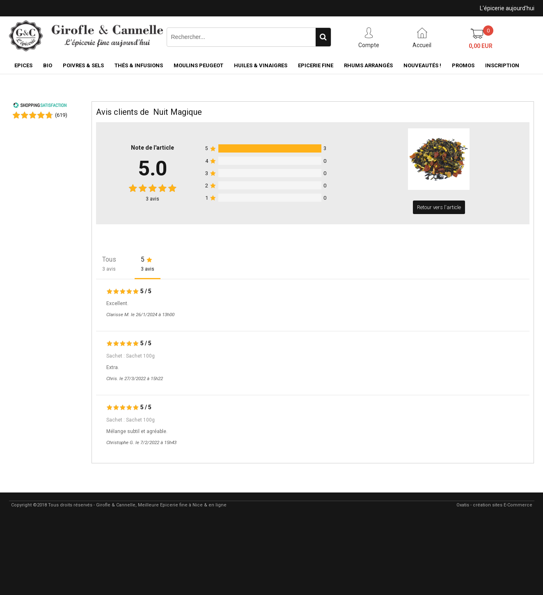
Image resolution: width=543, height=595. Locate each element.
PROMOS (463, 65)
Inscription (502, 65)
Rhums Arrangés (368, 65)
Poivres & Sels (83, 65)
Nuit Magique (177, 112)
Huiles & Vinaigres (260, 65)
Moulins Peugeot (198, 65)
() (61, 115)
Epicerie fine (315, 65)
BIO (47, 65)
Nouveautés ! (422, 65)
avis (152, 199)
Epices (23, 65)
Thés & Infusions (139, 65)
